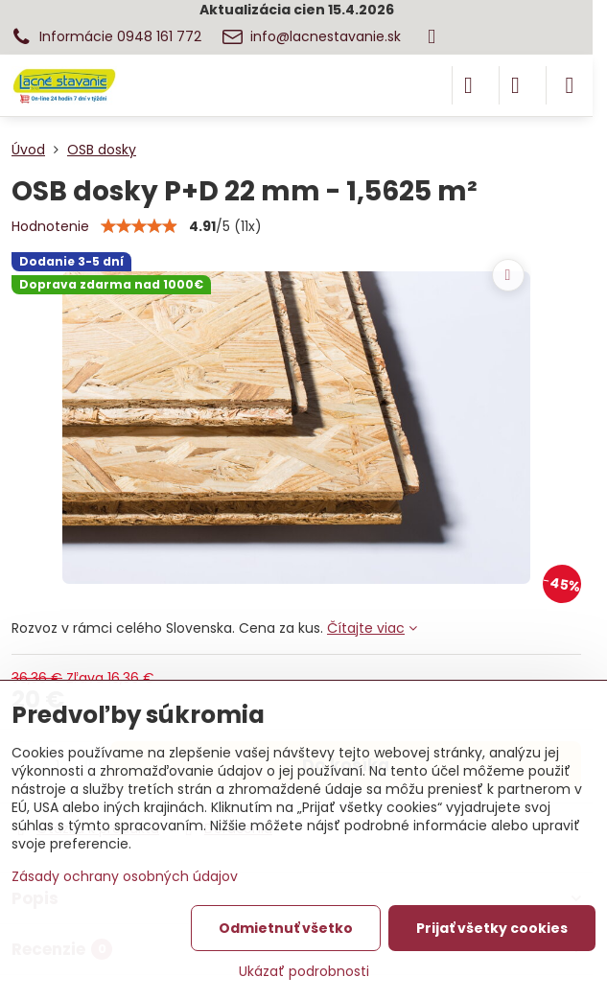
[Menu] (570, 85)
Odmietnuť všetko (286, 928)
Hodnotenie (50, 226)
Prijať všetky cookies (492, 928)
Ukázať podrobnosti (304, 972)
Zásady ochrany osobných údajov (125, 876)
